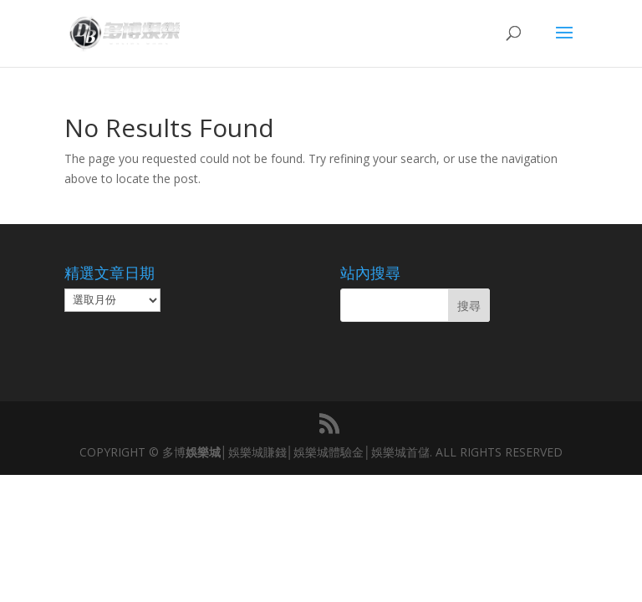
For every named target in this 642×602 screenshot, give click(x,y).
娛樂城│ (207, 452)
